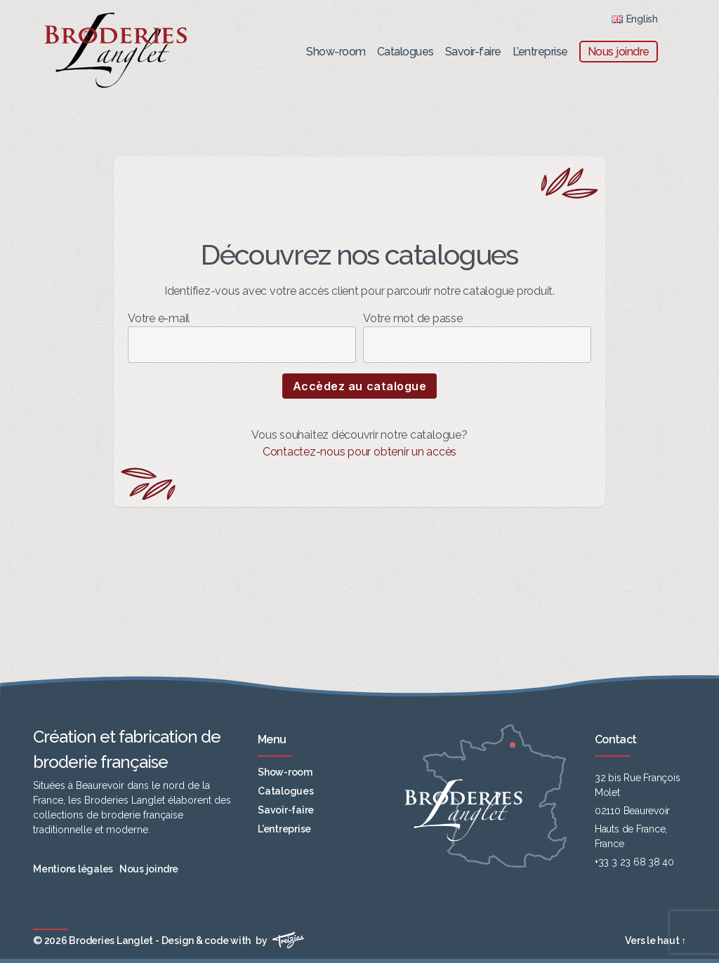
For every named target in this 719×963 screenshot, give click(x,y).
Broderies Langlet (111, 940)
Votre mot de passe (477, 337)
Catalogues (405, 51)
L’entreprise (540, 51)
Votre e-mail (242, 337)
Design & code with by (233, 940)
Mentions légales (73, 869)
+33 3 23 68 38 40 (634, 862)
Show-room (336, 51)
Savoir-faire (473, 51)
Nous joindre (618, 51)
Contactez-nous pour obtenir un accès (359, 451)
